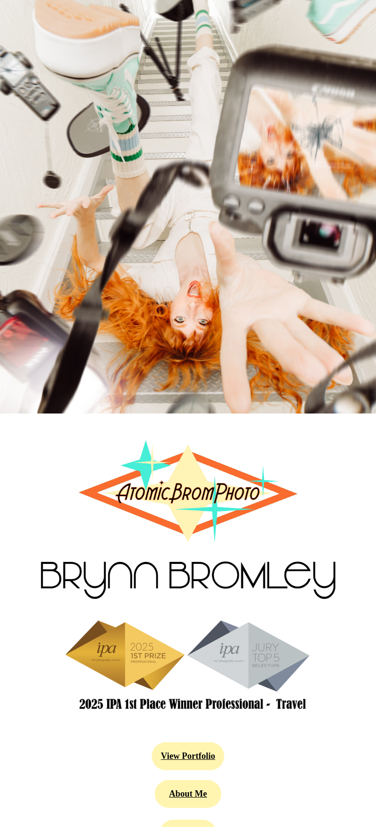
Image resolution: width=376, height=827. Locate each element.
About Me (188, 794)
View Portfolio (188, 756)
